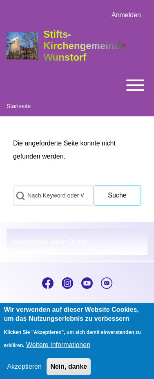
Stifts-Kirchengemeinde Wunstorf (84, 46)
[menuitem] (126, 15)
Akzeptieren (24, 372)
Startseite (19, 106)
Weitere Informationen (58, 350)
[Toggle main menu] (77, 85)
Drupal (77, 241)
